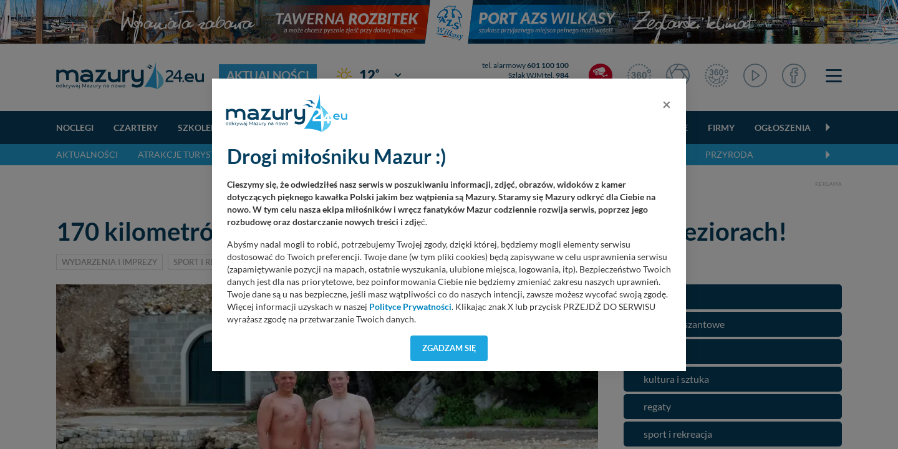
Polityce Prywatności (410, 307)
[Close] (666, 104)
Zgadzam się (449, 348)
